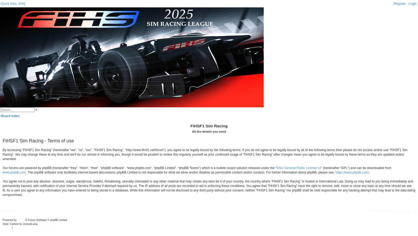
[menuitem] (22, 4)
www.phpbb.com (14, 172)
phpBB (21, 220)
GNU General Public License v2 (298, 168)
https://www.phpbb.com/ (352, 172)
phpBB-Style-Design (50, 224)
